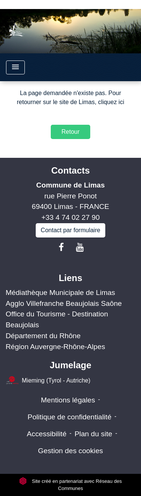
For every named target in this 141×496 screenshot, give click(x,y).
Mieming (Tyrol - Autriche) (48, 380)
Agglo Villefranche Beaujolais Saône (64, 303)
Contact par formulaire (70, 230)
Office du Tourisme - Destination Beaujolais (57, 319)
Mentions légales (68, 400)
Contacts (70, 170)
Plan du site (93, 434)
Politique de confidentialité (69, 417)
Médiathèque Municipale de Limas (60, 292)
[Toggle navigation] (15, 67)
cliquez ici (111, 102)
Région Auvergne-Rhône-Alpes (55, 347)
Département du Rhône (43, 336)
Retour (70, 132)
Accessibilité (47, 434)
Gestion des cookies (70, 451)
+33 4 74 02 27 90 (70, 217)
